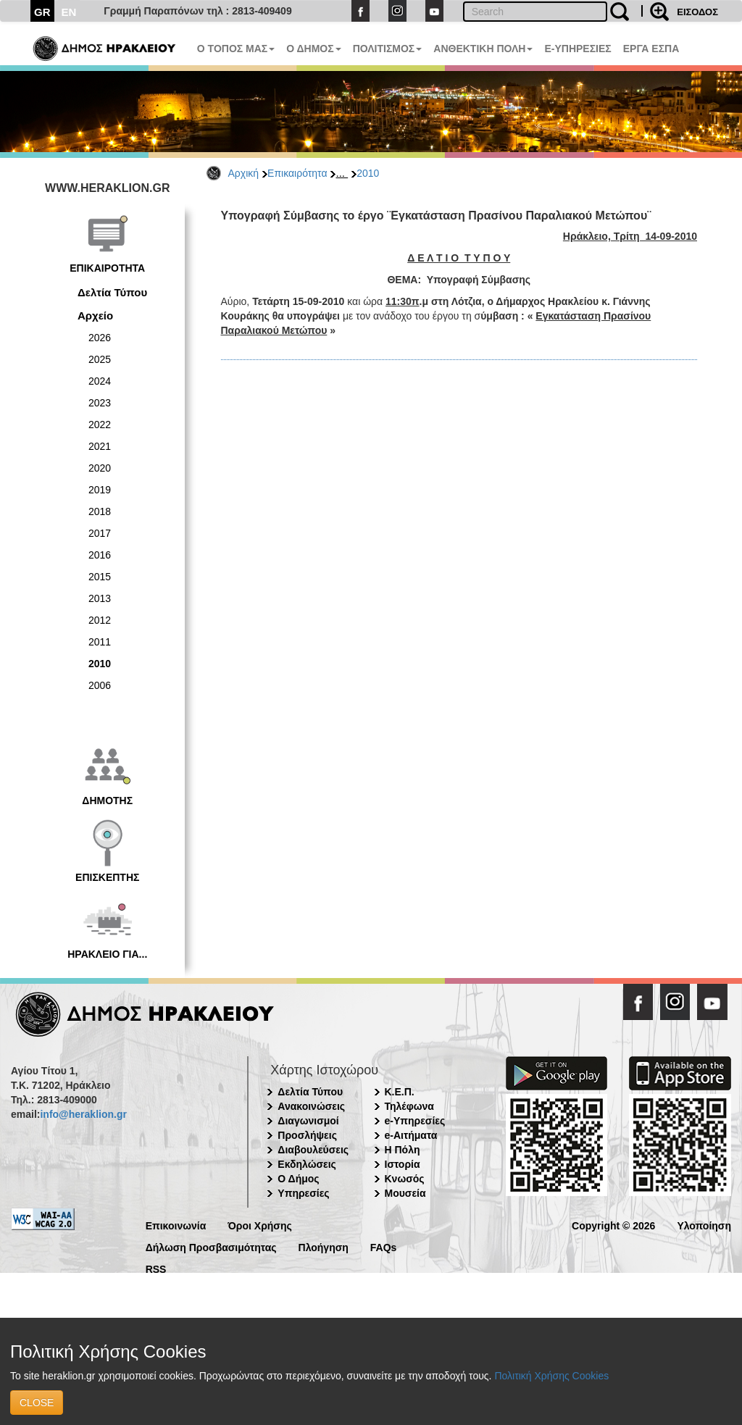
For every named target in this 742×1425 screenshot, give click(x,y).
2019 (99, 490)
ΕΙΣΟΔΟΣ (697, 12)
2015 (99, 576)
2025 (99, 359)
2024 (99, 381)
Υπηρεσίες (303, 1193)
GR (42, 12)
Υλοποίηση (704, 1224)
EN (69, 12)
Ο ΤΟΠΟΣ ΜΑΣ (236, 48)
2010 (368, 173)
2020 (99, 468)
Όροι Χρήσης (260, 1224)
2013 (99, 598)
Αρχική (243, 173)
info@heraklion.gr (83, 1114)
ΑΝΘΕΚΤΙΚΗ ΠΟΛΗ (483, 48)
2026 (99, 337)
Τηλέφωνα (409, 1106)
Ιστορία (402, 1164)
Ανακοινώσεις (311, 1106)
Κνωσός (405, 1178)
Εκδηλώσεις (307, 1164)
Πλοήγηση (324, 1246)
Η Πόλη (402, 1150)
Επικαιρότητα (297, 173)
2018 (99, 511)
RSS (156, 1268)
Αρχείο (95, 315)
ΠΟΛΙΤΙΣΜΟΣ (387, 48)
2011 (99, 642)
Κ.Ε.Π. (399, 1092)
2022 (99, 424)
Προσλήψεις (307, 1135)
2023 (99, 403)
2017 (99, 533)
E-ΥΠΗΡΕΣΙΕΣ (577, 48)
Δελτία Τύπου (112, 292)
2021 (99, 446)
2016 (99, 555)
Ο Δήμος (298, 1178)
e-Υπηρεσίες (415, 1121)
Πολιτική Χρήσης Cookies (551, 1376)
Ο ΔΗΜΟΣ (313, 48)
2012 (99, 620)
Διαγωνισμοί (308, 1121)
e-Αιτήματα (411, 1135)
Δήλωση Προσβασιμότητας (211, 1246)
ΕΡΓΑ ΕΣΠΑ (651, 48)
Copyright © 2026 (613, 1224)
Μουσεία (405, 1193)
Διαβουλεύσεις (313, 1150)
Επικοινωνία (176, 1224)
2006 (99, 685)
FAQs (383, 1246)
